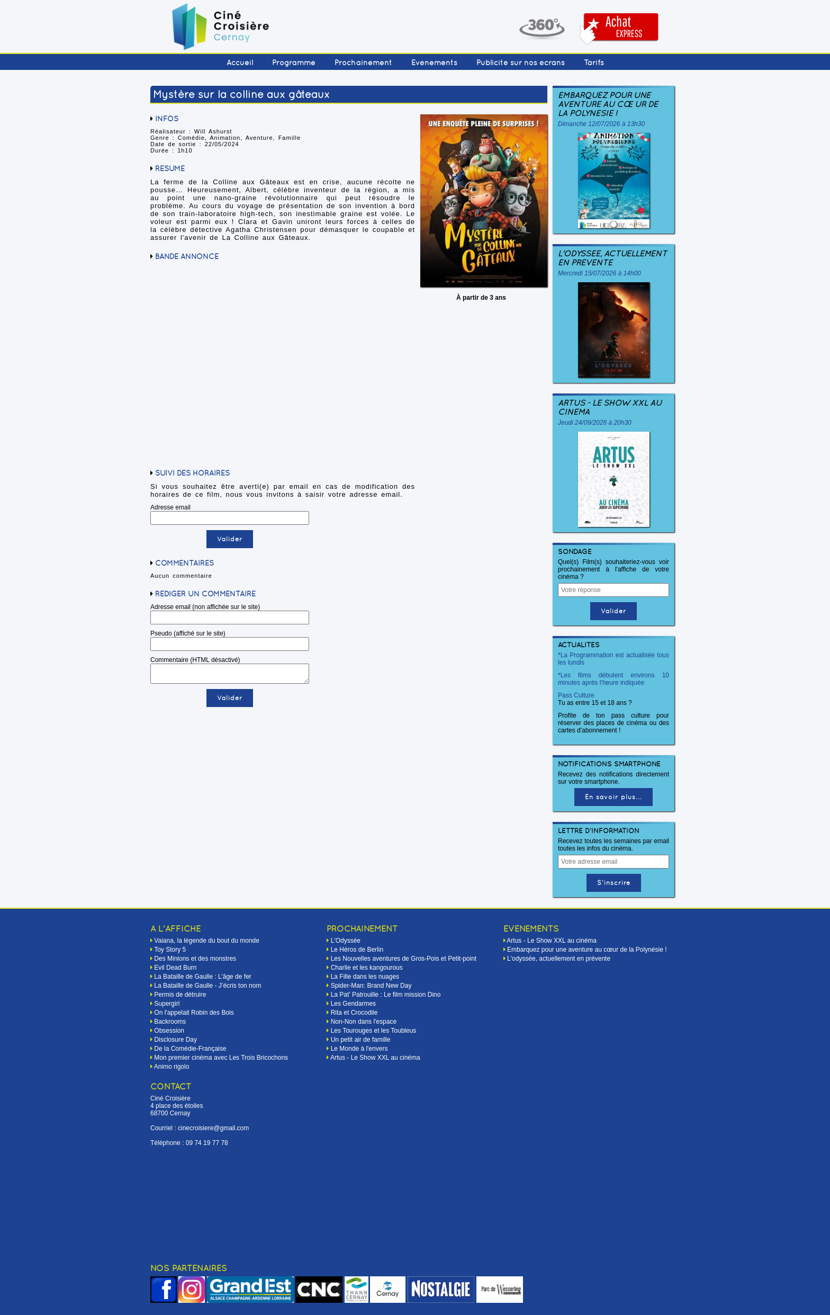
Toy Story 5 (170, 949)
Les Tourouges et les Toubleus (374, 1030)
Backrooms (170, 1021)
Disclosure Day (175, 1039)
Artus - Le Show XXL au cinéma (610, 407)
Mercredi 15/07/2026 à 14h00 (599, 273)
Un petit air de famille (361, 1039)
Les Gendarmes (353, 1003)
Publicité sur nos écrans (520, 62)
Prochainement (363, 62)
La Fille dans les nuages (365, 976)
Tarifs (594, 62)
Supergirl (166, 1003)
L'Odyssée (345, 940)
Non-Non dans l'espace (363, 1021)
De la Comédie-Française (190, 1048)
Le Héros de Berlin (357, 949)
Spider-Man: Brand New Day (371, 985)
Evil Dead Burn (175, 967)
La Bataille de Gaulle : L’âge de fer (202, 976)
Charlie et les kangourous (367, 967)
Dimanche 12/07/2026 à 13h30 (601, 124)
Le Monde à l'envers (359, 1048)
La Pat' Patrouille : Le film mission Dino (386, 994)
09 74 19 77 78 (207, 1143)
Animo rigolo (172, 1066)
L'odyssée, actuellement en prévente (612, 258)
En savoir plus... (613, 797)
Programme (293, 62)
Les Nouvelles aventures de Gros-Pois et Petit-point (403, 958)
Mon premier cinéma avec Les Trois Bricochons (221, 1057)
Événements (434, 62)
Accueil (240, 62)
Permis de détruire (180, 994)
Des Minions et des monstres (195, 958)
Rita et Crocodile (354, 1012)
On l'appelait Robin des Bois (193, 1012)
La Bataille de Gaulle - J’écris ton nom (207, 985)
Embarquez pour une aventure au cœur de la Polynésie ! (608, 104)
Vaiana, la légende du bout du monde (206, 940)
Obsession (169, 1030)
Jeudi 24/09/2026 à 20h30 (594, 422)
